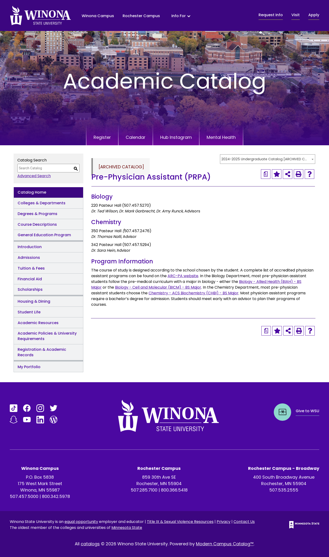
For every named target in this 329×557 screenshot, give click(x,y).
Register (102, 137)
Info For (178, 16)
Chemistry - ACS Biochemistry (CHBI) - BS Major (194, 293)
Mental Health (221, 137)
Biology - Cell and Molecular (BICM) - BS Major (158, 287)
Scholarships (30, 289)
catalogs (90, 544)
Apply (313, 15)
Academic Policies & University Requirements (47, 336)
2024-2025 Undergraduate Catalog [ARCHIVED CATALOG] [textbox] (265, 159)
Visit (295, 15)
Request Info (271, 15)
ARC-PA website (183, 276)
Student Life (29, 312)
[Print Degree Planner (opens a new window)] (265, 174)
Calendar (135, 137)
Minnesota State (126, 527)
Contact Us (244, 521)
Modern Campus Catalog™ (225, 544)
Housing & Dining (34, 301)
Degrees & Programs (37, 213)
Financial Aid (30, 279)
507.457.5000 (24, 496)
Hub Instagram (176, 137)
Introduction (30, 247)
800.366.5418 (174, 490)
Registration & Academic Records (42, 352)
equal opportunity (81, 521)
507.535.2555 (283, 490)
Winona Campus (98, 16)
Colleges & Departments (41, 203)
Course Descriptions (37, 224)
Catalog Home (32, 192)
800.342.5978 (56, 496)
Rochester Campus (141, 16)
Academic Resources (38, 323)
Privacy (223, 521)
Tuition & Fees (31, 268)
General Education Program (44, 235)
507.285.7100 (144, 490)
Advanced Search (34, 176)
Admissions (29, 257)
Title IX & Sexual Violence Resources (180, 521)
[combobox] (267, 159)
